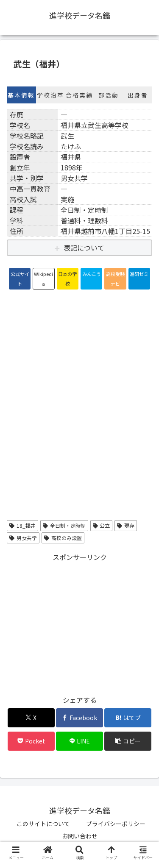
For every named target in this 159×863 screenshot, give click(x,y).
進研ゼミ (139, 273)
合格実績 (79, 95)
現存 (125, 525)
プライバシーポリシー (115, 823)
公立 (101, 525)
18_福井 (22, 525)
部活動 (108, 95)
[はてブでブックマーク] (127, 717)
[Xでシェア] (31, 717)
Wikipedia (43, 278)
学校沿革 (50, 95)
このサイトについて (43, 823)
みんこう (91, 273)
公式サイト (20, 278)
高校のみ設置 (63, 537)
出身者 (138, 95)
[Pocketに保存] (31, 741)
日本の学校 (67, 278)
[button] (127, 741)
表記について (84, 247)
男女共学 (23, 537)
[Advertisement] (79, 622)
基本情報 (21, 95)
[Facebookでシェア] (79, 717)
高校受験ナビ (115, 278)
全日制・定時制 (64, 525)
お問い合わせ (80, 836)
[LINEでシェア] (79, 741)
